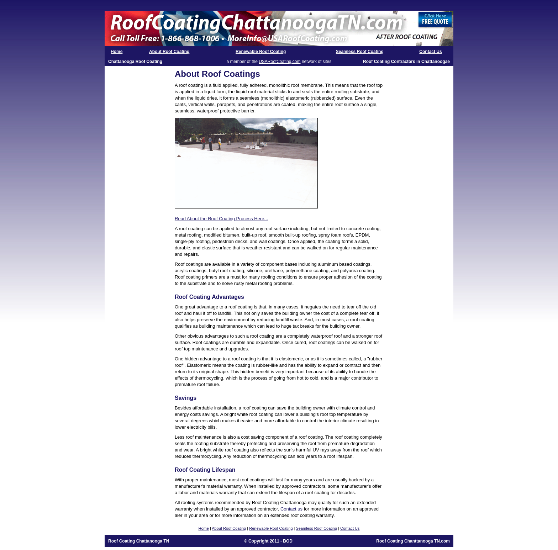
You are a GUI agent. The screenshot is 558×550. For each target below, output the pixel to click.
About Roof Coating (169, 51)
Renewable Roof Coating (261, 51)
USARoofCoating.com (279, 61)
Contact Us (430, 51)
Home (116, 51)
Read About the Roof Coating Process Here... (221, 218)
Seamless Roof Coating (360, 51)
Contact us (291, 509)
